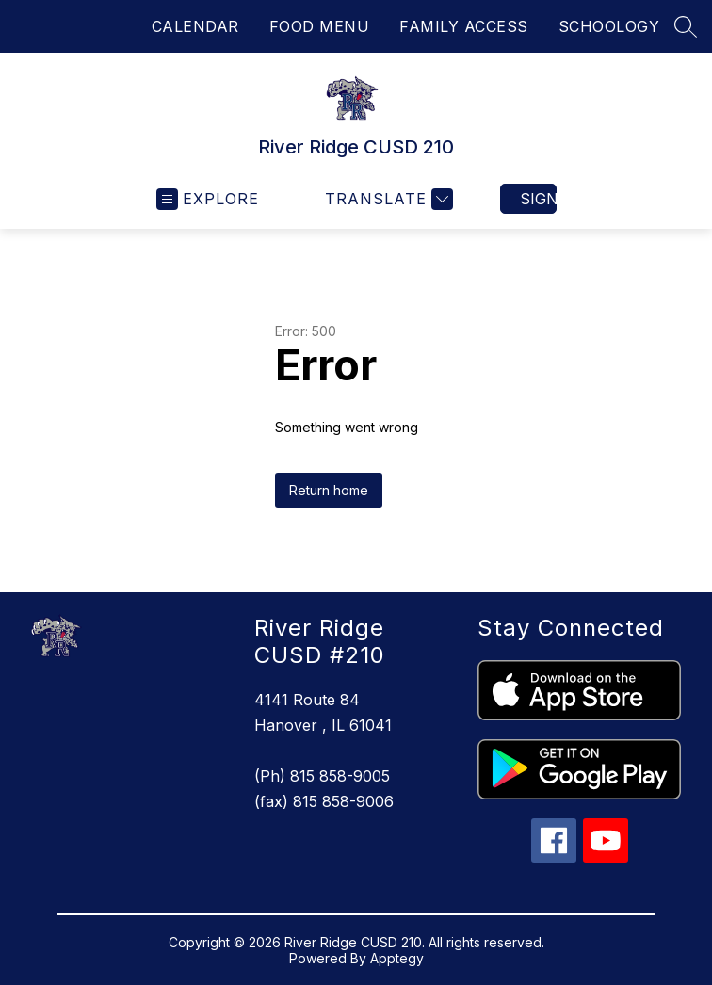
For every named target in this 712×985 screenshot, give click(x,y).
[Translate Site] (386, 199)
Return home (328, 490)
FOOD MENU (319, 26)
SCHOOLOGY (609, 26)
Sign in (538, 198)
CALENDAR (195, 26)
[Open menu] (207, 199)
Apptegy (397, 958)
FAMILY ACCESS (463, 26)
